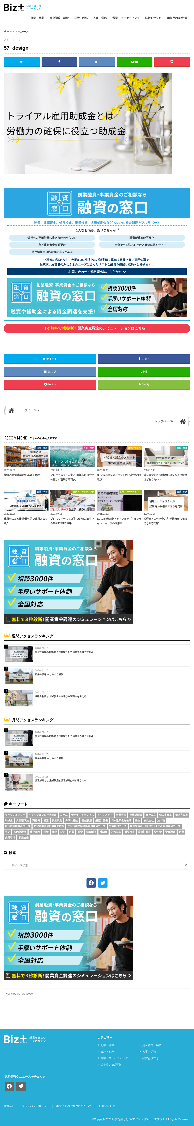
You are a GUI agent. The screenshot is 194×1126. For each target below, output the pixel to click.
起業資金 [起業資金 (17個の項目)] (24, 837)
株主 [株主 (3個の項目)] (137, 820)
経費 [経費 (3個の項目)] (71, 832)
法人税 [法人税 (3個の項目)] (161, 820)
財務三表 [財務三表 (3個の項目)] (116, 832)
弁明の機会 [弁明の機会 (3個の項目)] (72, 820)
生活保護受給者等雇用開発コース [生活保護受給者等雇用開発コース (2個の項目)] (86, 826)
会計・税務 (81, 18)
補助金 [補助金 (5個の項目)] (103, 832)
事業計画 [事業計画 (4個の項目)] (121, 815)
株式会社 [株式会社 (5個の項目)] (149, 820)
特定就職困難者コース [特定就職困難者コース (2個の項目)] (17, 826)
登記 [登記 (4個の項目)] (7, 832)
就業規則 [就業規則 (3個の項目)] (57, 820)
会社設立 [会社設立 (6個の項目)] (151, 815)
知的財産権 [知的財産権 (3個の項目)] (20, 832)
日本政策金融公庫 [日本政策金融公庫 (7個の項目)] (121, 820)
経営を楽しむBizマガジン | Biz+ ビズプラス (138, 1119)
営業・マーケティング (126, 18)
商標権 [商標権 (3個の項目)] (36, 820)
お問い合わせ (107, 1106)
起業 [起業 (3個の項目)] (181, 832)
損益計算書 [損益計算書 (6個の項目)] (101, 820)
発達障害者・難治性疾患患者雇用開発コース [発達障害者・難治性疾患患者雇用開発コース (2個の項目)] (155, 826)
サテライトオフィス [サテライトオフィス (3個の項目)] (82, 815)
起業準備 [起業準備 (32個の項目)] (10, 837)
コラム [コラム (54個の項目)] (64, 815)
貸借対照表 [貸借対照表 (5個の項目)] (144, 832)
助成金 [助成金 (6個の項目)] (9, 820)
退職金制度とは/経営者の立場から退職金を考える (60, 696)
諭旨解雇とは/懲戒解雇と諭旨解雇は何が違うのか (60, 780)
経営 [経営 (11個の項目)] (63, 832)
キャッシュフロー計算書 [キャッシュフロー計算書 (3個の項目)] (42, 815)
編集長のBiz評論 (177, 18)
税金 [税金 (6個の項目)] (45, 832)
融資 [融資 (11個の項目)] (80, 832)
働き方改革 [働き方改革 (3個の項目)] (181, 815)
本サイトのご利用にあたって (74, 1106)
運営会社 (9, 1106)
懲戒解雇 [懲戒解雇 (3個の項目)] (87, 820)
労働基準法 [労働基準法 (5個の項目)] (22, 820)
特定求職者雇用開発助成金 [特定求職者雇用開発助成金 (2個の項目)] (49, 826)
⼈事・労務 (100, 18)
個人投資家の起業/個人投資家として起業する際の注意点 (64, 652)
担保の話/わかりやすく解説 (49, 674)
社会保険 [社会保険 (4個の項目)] (35, 832)
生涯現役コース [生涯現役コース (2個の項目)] (118, 826)
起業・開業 (37, 18)
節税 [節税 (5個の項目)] (54, 832)
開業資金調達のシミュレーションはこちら (97, 328)
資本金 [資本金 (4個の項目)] (158, 832)
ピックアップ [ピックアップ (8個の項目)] (104, 815)
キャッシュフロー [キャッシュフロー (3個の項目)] (15, 815)
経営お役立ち (153, 18)
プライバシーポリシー (35, 1106)
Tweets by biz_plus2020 (18, 993)
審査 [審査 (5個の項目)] (45, 820)
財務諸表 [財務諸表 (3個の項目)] (130, 832)
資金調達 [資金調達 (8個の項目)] (170, 832)
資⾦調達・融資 (59, 18)
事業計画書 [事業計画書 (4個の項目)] (136, 815)
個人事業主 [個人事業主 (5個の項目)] (165, 815)
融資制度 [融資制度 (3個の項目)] (91, 832)
